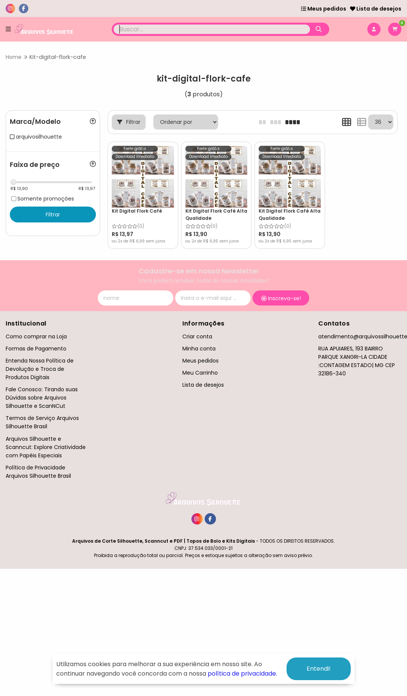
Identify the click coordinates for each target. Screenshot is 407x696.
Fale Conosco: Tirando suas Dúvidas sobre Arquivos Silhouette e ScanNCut (42, 398)
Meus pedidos (323, 8)
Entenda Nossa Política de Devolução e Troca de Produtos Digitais (40, 369)
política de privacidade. (242, 673)
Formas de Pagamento (36, 348)
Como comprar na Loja (36, 336)
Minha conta (199, 348)
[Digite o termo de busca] (212, 29)
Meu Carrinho (200, 373)
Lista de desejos (375, 8)
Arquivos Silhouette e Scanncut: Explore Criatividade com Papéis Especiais (46, 447)
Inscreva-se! (281, 298)
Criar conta (197, 336)
